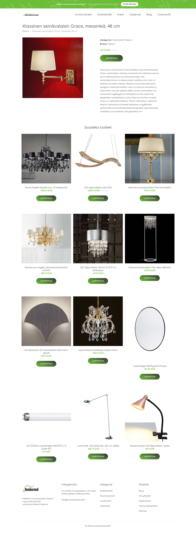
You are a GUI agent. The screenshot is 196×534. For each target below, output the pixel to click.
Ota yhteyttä (145, 499)
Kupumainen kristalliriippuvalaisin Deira (98, 353)
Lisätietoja (111, 61)
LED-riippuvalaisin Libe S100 (98, 191)
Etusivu (25, 34)
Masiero (128, 43)
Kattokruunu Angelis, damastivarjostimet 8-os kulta (46, 272)
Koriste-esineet (83, 16)
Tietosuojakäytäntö (148, 509)
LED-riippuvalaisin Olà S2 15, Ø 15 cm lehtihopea (98, 272)
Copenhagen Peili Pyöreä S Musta (149, 369)
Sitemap (143, 514)
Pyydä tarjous (129, 4)
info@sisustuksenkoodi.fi (73, 503)
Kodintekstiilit (104, 16)
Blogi (149, 16)
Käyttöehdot (145, 504)
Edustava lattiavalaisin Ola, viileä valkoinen (149, 270)
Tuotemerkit (164, 16)
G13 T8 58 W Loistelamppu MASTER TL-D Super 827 (46, 451)
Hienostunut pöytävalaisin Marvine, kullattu (149, 191)
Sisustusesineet (107, 499)
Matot (120, 16)
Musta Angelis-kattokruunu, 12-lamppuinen (46, 191)
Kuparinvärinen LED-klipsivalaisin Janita (149, 449)
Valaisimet (135, 16)
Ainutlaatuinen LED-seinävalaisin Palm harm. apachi (46, 355)
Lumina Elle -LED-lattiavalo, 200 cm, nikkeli (98, 449)
